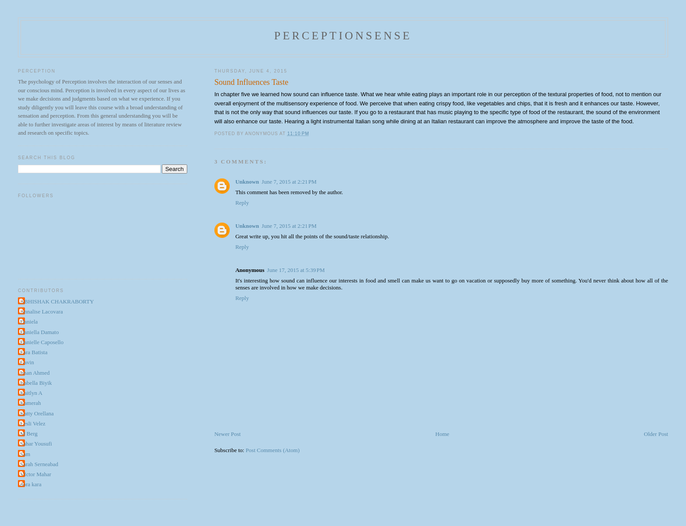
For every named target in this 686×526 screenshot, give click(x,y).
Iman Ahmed (35, 372)
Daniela (29, 321)
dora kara (31, 484)
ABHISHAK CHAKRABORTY (57, 301)
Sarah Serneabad (39, 464)
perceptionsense (343, 35)
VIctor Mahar (35, 474)
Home (442, 434)
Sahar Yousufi (36, 443)
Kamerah (30, 403)
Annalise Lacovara (41, 311)
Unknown (247, 181)
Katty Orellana (37, 413)
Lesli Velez (33, 423)
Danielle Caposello (41, 342)
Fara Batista (33, 352)
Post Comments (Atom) (272, 450)
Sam (25, 454)
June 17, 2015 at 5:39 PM (296, 270)
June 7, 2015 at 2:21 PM (289, 181)
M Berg (29, 433)
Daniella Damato (39, 332)
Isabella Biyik (36, 383)
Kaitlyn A (31, 393)
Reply (242, 202)
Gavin (27, 362)
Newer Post (227, 434)
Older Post (656, 434)
